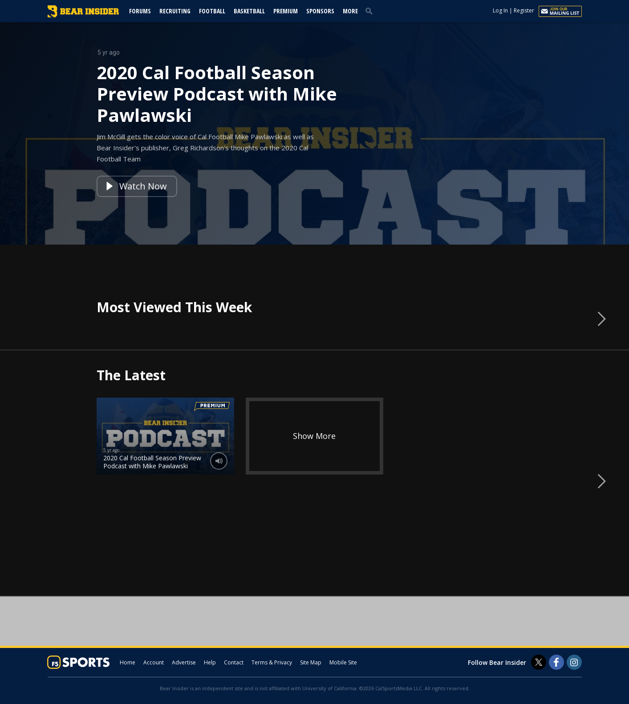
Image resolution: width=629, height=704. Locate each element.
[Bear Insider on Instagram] (574, 662)
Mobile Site (343, 662)
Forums (140, 11)
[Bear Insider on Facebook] (556, 662)
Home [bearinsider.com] (127, 662)
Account (153, 662)
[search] (370, 10)
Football (212, 11)
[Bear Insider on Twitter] (538, 662)
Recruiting (175, 11)
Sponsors (320, 11)
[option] (314, 133)
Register (524, 10)
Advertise (184, 662)
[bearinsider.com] (83, 15)
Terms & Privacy (272, 662)
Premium (285, 11)
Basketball (249, 11)
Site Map (310, 662)
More (350, 11)
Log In (500, 10)
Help (210, 662)
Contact (233, 662)
